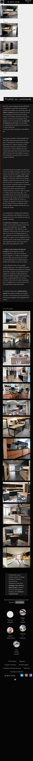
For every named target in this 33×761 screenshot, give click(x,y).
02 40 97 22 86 (14, 2)
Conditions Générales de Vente (12, 668)
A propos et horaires (10, 665)
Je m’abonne (19, 602)
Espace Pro (27, 668)
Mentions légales (24, 665)
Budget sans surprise (23, 616)
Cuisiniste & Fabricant (23, 632)
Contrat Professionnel (10, 633)
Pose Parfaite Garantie (16, 648)
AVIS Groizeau (12, 661)
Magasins (22, 661)
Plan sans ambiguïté (10, 617)
